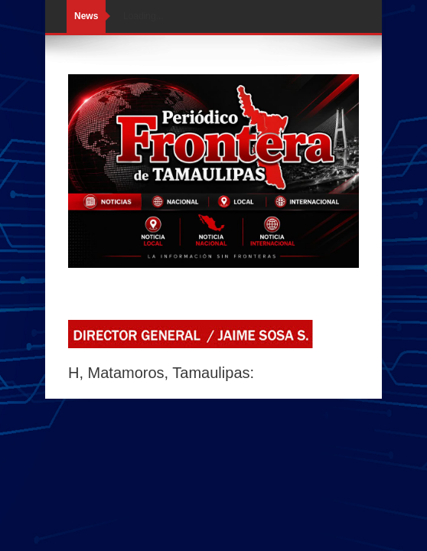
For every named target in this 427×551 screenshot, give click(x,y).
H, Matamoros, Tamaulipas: (161, 372)
